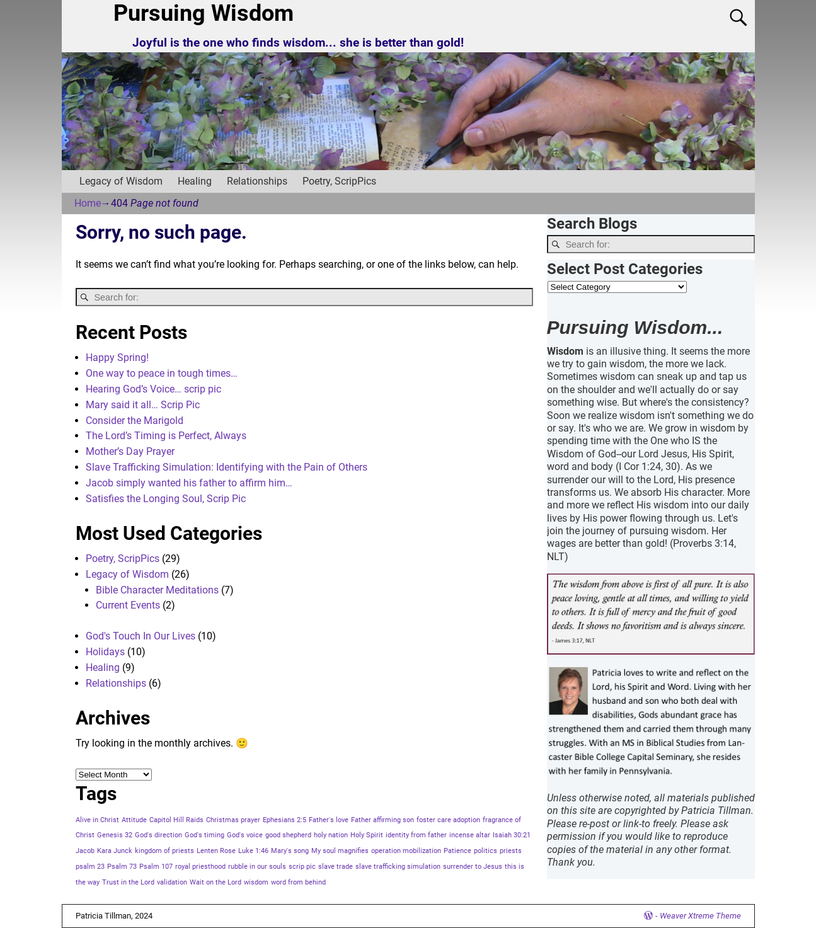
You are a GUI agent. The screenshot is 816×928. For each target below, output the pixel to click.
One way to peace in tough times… (162, 373)
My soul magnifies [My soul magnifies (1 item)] (340, 851)
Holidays (105, 652)
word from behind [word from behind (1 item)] (298, 882)
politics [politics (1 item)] (485, 851)
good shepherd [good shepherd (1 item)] (288, 835)
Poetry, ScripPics (339, 181)
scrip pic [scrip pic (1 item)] (302, 866)
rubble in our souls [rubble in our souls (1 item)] (257, 866)
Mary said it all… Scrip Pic (143, 405)
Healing (195, 181)
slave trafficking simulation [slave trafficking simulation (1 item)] (397, 866)
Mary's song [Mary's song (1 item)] (290, 851)
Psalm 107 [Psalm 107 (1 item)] (156, 866)
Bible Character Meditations (157, 590)
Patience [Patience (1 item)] (457, 851)
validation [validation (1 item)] (172, 882)
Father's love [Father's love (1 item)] (328, 820)
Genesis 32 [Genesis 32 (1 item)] (114, 835)
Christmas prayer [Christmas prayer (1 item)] (233, 820)
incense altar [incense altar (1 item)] (469, 835)
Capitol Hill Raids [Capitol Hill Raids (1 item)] (176, 820)
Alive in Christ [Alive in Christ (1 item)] (97, 820)
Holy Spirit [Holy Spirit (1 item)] (366, 835)
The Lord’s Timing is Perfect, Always (166, 436)
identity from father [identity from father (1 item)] (416, 835)
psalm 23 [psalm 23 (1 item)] (90, 866)
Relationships (257, 181)
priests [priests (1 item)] (511, 851)
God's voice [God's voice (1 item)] (245, 835)
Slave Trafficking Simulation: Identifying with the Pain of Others (226, 467)
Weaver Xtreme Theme (700, 915)
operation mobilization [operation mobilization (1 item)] (406, 851)
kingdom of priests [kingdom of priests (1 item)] (164, 851)
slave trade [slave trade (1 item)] (335, 866)
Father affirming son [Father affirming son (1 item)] (382, 820)
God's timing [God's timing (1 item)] (204, 835)
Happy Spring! (117, 358)
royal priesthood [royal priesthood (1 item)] (200, 866)
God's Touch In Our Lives (140, 636)
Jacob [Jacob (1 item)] (85, 851)
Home (87, 203)
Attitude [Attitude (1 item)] (134, 820)
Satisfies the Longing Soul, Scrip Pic (166, 499)
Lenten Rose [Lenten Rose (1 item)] (216, 851)
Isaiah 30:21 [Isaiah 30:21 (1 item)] (512, 835)
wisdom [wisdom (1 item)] (256, 882)
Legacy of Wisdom (121, 181)
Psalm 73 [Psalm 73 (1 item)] (122, 866)
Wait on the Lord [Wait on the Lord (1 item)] (215, 882)
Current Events (128, 605)
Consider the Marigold (134, 421)
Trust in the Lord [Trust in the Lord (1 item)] (128, 882)
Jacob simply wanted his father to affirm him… (189, 483)
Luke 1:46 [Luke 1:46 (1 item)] (253, 851)
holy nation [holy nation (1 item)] (331, 835)
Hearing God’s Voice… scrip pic (153, 389)
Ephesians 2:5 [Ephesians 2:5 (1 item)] (284, 820)
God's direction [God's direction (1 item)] (158, 835)
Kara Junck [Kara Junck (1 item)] (114, 851)
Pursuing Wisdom (203, 13)
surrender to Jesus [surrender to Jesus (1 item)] (472, 866)
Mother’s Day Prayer (130, 451)
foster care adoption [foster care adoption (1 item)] (448, 820)
